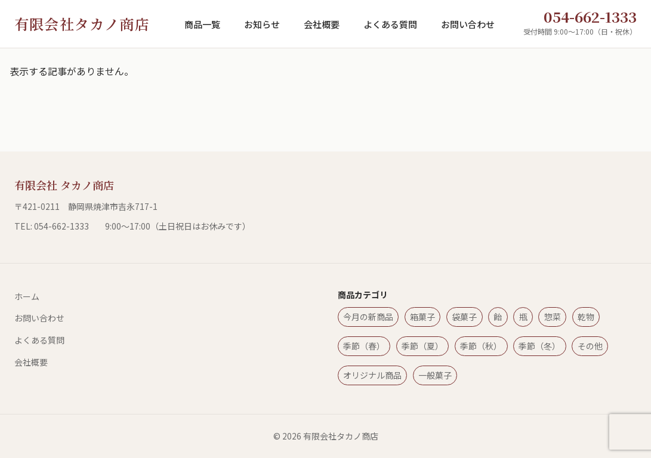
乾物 (586, 317)
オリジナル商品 (372, 375)
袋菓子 (464, 317)
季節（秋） (481, 346)
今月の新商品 (368, 317)
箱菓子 (422, 317)
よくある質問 (390, 24)
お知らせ (262, 24)
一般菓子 (435, 375)
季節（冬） (539, 346)
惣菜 (552, 317)
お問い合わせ (468, 24)
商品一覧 (202, 24)
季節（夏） (422, 346)
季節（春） (364, 346)
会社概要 (322, 24)
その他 (590, 346)
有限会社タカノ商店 (82, 23)
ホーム (26, 296)
